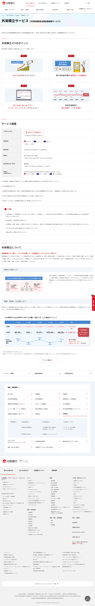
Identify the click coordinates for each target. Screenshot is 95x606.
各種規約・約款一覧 (8, 555)
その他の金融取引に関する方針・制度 (70, 552)
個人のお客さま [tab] (8, 470)
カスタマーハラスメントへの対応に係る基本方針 (74, 564)
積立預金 (30, 521)
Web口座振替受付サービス (80, 487)
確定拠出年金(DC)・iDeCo (34, 530)
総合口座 (30, 514)
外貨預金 (17, 15)
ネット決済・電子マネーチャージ (81, 489)
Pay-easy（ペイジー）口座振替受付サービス (83, 512)
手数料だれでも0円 (78, 480)
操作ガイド (5, 498)
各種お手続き (76, 527)
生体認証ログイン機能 (8, 512)
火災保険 (53, 505)
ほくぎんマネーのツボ (78, 532)
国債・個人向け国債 (32, 528)
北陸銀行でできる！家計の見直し (35, 534)
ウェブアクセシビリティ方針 (39, 557)
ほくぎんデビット (7, 486)
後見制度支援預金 (32, 517)
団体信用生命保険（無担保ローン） (36, 502)
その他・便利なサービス (79, 478)
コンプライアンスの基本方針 (10, 559)
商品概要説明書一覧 (66, 566)
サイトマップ (7, 552)
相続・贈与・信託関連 (56, 518)
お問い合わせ (76, 537)
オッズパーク (77, 491)
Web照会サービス (78, 498)
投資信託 (30, 523)
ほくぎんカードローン (33, 489)
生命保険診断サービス (56, 509)
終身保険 (53, 480)
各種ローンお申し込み (33, 496)
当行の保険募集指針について (39, 552)
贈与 (52, 522)
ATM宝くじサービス (78, 496)
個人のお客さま (30, 3)
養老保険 (53, 500)
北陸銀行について (55, 3)
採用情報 (66, 3)
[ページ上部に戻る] (87, 598)
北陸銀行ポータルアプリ (8, 484)
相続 (52, 520)
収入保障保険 (54, 491)
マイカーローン (31, 485)
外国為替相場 (36, 564)
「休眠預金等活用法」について (11, 573)
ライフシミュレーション (33, 532)
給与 (75, 502)
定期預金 (30, 519)
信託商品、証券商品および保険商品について (43, 555)
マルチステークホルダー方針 (68, 571)
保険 (51, 478)
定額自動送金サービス (79, 507)
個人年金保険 (54, 483)
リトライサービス (32, 505)
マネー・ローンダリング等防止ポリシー (71, 557)
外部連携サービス (8, 571)
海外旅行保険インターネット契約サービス (60, 507)
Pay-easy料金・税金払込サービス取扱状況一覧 (13, 503)
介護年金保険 (54, 485)
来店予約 (74, 522)
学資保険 (53, 496)
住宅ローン (30, 480)
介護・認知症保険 (55, 489)
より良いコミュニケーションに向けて (70, 562)
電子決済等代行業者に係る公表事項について (43, 562)
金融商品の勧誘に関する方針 (10, 564)
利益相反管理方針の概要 (9, 557)
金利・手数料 (76, 518)
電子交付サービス (7, 501)
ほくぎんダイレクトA (7, 493)
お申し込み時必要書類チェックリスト (36, 500)
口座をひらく (6, 482)
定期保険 (53, 494)
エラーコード (6, 509)
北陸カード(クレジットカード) (9, 489)
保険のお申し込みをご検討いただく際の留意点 (57, 512)
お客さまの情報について (9, 562)
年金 (75, 494)
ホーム (3, 15)
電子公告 (35, 559)
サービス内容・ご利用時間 (9, 496)
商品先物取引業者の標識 (38, 571)
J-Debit (75, 500)
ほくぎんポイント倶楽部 (79, 505)
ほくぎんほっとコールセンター (81, 509)
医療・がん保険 (54, 487)
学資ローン (30, 487)
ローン (29, 478)
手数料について (6, 514)
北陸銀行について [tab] (39, 470)
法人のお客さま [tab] (23, 470)
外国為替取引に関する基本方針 (69, 555)
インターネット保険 (55, 498)
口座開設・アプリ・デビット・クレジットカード (13, 478)
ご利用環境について (7, 507)
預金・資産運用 (9, 15)
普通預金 (30, 512)
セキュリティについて (8, 505)
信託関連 (53, 525)
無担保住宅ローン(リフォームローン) (36, 483)
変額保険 (53, 502)
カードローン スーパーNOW (34, 491)
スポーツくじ (77, 483)
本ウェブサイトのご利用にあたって (70, 559)
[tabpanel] (47, 510)
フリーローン (31, 494)
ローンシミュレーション (33, 498)
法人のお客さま (43, 3)
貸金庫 (75, 485)
